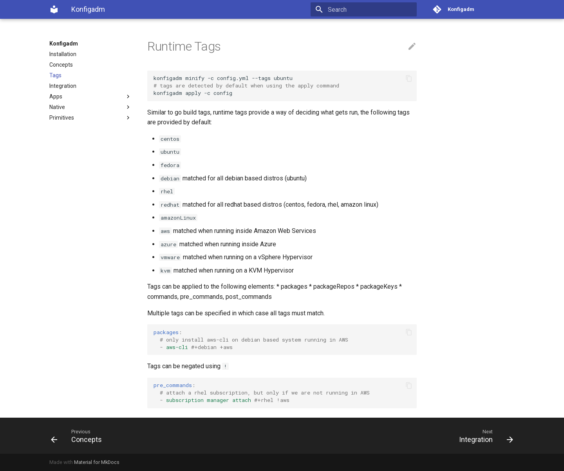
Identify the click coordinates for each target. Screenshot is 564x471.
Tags (55, 75)
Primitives (90, 117)
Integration (62, 86)
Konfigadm (63, 43)
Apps (90, 96)
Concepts (61, 65)
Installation (62, 54)
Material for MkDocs (96, 462)
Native (90, 107)
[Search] (371, 9)
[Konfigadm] (54, 9)
